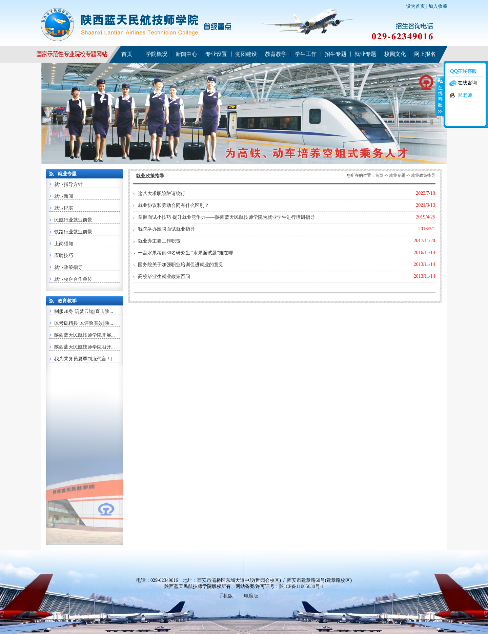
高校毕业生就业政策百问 (164, 276)
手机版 (226, 595)
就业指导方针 (68, 184)
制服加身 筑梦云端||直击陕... (83, 311)
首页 (379, 175)
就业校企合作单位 (73, 279)
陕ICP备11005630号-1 (301, 586)
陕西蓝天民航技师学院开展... (84, 335)
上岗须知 (63, 243)
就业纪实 (63, 208)
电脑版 (251, 595)
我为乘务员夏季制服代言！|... (85, 358)
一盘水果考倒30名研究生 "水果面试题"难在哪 (185, 252)
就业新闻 (63, 196)
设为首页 (415, 6)
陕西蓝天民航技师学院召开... (84, 347)
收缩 (439, 96)
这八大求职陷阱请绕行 (161, 193)
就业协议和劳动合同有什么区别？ (173, 205)
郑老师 (465, 95)
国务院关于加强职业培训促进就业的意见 (180, 264)
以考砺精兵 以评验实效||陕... (83, 323)
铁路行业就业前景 (73, 231)
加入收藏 (437, 6)
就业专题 (397, 175)
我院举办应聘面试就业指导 (166, 229)
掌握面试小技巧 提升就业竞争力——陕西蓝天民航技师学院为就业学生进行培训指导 (226, 217)
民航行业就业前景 (73, 220)
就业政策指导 (68, 267)
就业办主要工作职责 (159, 241)
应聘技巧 (63, 255)
